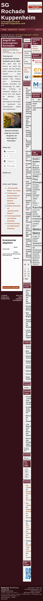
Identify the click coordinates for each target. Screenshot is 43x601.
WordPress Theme (10, 588)
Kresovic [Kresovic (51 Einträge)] (37, 218)
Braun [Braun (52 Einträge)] (36, 167)
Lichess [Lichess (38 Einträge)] (36, 221)
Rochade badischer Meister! (29, 308)
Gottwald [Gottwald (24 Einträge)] (36, 190)
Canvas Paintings (16, 594)
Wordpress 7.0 (14, 595)
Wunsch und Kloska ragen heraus (29, 442)
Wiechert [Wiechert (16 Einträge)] (36, 259)
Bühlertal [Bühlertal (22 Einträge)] (36, 170)
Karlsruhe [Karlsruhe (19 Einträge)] (36, 210)
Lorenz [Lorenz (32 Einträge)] (36, 223)
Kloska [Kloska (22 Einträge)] (35, 214)
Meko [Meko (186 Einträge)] (37, 229)
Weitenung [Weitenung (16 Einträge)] (36, 257)
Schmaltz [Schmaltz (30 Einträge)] (37, 252)
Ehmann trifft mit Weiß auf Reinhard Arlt (29, 122)
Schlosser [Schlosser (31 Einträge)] (37, 250)
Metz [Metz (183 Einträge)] (36, 233)
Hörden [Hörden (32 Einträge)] (36, 195)
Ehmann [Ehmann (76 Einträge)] (38, 182)
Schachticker (31, 374)
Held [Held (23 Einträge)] (34, 193)
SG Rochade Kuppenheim (18, 11)
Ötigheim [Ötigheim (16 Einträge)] (36, 264)
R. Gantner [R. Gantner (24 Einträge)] (36, 237)
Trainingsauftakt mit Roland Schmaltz (14, 218)
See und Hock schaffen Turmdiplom (17, 298)
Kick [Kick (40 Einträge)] (35, 212)
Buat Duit (9, 592)
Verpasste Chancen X (29, 195)
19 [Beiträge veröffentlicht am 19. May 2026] (28, 273)
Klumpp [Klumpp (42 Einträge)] (36, 216)
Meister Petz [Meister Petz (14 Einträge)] (35, 226)
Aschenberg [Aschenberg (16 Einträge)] (37, 157)
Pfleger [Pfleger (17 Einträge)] (35, 236)
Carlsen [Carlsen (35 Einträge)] (36, 172)
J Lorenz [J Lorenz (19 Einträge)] (36, 204)
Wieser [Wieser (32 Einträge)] (36, 261)
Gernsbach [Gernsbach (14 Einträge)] (36, 186)
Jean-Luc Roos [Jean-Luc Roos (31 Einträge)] (35, 201)
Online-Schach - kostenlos (37, 49)
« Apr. (26, 279)
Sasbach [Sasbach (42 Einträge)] (37, 243)
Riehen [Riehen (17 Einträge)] (35, 241)
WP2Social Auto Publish (32, 592)
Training (35, 35)
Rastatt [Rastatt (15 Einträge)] (35, 239)
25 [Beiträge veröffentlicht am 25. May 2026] (25, 276)
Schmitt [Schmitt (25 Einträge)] (36, 254)
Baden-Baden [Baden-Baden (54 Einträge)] (37, 160)
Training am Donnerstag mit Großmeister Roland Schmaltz (13, 198)
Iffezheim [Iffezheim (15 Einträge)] (36, 197)
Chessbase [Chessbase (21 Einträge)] (37, 174)
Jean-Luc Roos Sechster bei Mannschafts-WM (31, 230)
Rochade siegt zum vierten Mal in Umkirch (29, 551)
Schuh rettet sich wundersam (5, 297)
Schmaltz (19, 52)
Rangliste (12, 30)
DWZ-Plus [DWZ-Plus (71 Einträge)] (36, 178)
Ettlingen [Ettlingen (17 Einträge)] (36, 185)
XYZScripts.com (36, 594)
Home (4, 30)
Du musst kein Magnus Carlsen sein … (29, 93)
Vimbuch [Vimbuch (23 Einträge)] (36, 256)
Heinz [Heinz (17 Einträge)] (35, 191)
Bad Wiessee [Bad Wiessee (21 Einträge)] (36, 164)
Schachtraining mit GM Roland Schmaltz (13, 226)
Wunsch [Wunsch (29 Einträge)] (36, 263)
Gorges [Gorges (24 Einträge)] (36, 188)
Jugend (22, 30)
